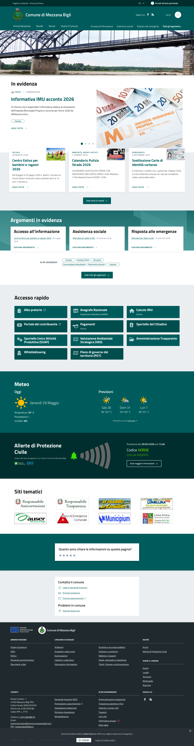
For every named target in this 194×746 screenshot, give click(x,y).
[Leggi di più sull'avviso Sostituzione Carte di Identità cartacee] (141, 186)
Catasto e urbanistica (64, 660)
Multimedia (148, 681)
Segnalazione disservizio (66, 708)
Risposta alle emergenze (148, 26)
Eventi (146, 668)
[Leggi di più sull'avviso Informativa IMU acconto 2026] (19, 128)
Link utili (103, 716)
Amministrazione (22, 26)
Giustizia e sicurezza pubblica (112, 647)
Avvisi (18, 91)
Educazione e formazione (66, 664)
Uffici (13, 651)
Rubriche (147, 685)
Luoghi (146, 672)
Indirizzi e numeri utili (109, 708)
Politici (14, 655)
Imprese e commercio (108, 651)
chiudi (84, 740)
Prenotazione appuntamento (69, 703)
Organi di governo (19, 647)
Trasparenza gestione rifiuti (111, 703)
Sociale (16, 152)
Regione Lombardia (20, 3)
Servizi (52, 26)
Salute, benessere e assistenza (112, 660)
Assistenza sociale (125, 26)
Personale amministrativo (22, 660)
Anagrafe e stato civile (65, 651)
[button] (178, 15)
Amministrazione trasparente (112, 699)
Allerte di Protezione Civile (155, 651)
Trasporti (103, 712)
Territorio (147, 676)
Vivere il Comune (69, 26)
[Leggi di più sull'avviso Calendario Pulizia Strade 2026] (81, 186)
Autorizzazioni (61, 655)
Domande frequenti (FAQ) (66, 699)
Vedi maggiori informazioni (144, 463)
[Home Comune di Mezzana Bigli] (42, 14)
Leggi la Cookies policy (105, 740)
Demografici (138, 152)
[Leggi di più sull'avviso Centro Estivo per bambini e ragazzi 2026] (21, 186)
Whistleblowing (62, 716)
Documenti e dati (18, 664)
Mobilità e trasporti (107, 655)
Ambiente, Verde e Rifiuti (85, 152)
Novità (39, 26)
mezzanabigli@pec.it (24, 726)
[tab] (82, 144)
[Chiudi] (190, 730)
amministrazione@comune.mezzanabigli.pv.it (31, 723)
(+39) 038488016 (27, 717)
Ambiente (59, 647)
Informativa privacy (107, 720)
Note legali (103, 725)
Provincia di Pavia (36, 3)
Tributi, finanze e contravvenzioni (114, 664)
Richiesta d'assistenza (65, 712)
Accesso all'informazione (102, 26)
